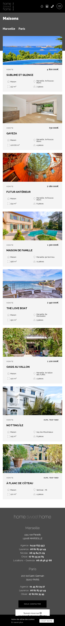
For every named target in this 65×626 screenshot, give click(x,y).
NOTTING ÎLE (14, 425)
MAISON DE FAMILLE (19, 250)
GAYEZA (11, 133)
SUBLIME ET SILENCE (19, 74)
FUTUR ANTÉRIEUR (18, 191)
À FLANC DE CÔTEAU (19, 483)
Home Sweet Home (7, 6)
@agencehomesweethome (32, 614)
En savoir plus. (17, 622)
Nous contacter (32, 604)
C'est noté (47, 621)
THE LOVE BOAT (16, 308)
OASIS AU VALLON (18, 366)
